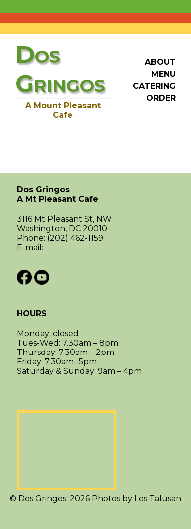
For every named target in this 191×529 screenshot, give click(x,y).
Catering (154, 86)
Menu (163, 74)
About (160, 62)
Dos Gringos (95, 194)
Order (161, 98)
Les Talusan (157, 498)
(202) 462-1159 (75, 238)
